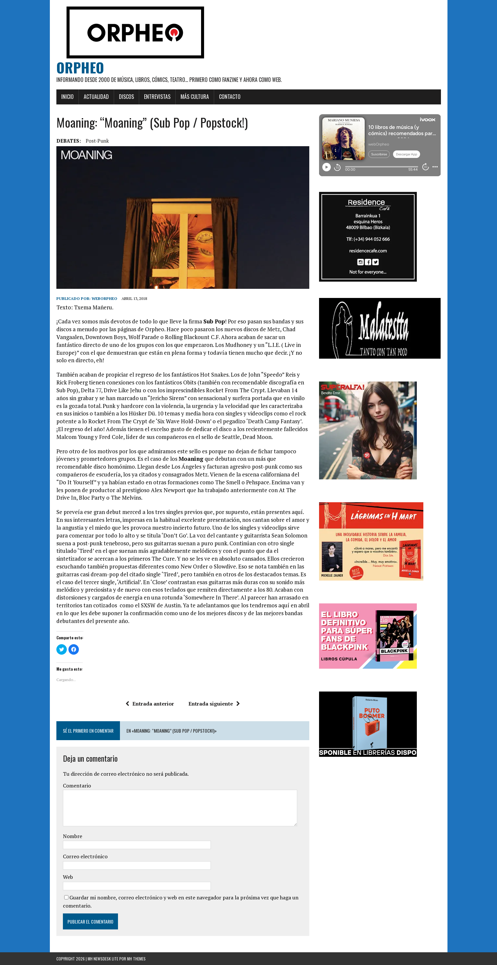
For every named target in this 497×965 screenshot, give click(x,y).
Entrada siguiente (214, 703)
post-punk (97, 140)
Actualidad (96, 97)
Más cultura (195, 97)
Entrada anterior (149, 703)
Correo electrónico (85, 856)
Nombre (72, 836)
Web (68, 876)
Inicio (67, 97)
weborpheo (104, 298)
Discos (126, 97)
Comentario (77, 785)
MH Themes (136, 958)
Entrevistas (157, 97)
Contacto (230, 97)
